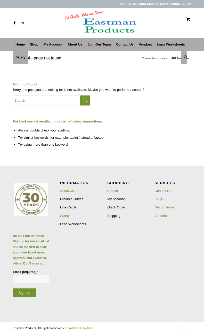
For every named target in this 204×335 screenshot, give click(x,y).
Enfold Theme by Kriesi (79, 328)
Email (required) (25, 272)
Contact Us (162, 191)
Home (164, 58)
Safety (65, 216)
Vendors (160, 216)
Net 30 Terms (164, 207)
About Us (67, 191)
